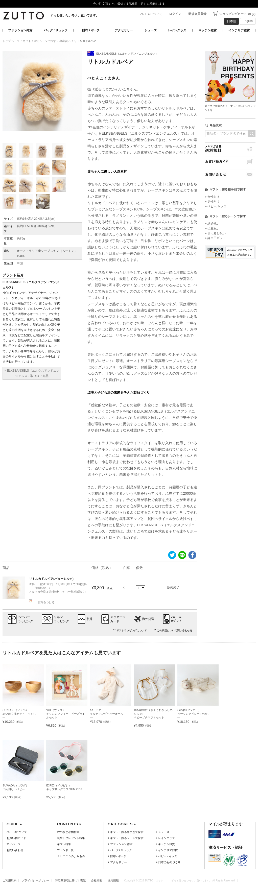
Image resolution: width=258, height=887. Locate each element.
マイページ (13, 844)
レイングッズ (177, 30)
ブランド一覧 (65, 850)
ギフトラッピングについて (131, 630)
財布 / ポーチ (91, 30)
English (248, 21)
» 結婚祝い (212, 223)
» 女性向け (212, 197)
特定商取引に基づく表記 (70, 880)
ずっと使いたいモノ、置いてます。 (74, 15)
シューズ (151, 30)
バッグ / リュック (55, 30)
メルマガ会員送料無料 (230, 148)
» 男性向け (212, 201)
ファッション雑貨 (20, 30)
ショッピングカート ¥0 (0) (237, 14)
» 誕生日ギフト (215, 238)
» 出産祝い (212, 228)
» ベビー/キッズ (215, 206)
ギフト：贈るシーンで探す (39, 40)
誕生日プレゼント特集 (71, 838)
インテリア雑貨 (239, 30)
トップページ (11, 40)
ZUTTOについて (151, 14)
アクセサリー (124, 30)
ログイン (175, 14)
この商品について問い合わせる (174, 630)
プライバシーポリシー (36, 880)
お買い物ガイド (230, 161)
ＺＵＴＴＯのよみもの (71, 856)
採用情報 (113, 880)
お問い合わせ (230, 174)
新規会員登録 (197, 14)
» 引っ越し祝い (215, 233)
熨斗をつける (44, 602)
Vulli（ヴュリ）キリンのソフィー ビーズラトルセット (65, 713)
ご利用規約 (9, 880)
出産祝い (65, 40)
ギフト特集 (64, 844)
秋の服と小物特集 (68, 831)
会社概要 (96, 880)
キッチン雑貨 (207, 30)
